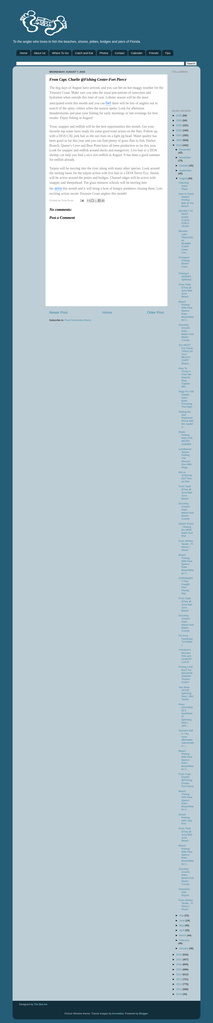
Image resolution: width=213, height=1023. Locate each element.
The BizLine (40, 1004)
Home (23, 53)
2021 (179, 135)
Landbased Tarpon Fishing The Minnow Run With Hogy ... (185, 458)
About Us (40, 53)
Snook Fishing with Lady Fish (185, 819)
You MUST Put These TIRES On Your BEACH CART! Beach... (186, 354)
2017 (179, 959)
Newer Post (58, 312)
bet (108, 102)
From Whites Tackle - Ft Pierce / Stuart (186, 546)
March (183, 935)
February (184, 940)
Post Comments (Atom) (78, 320)
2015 (179, 969)
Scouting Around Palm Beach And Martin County (186, 332)
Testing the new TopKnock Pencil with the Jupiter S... (186, 419)
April (182, 930)
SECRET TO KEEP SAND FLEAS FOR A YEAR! (186, 219)
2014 (179, 974)
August (183, 178)
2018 (179, 954)
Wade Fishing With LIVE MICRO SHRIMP (186, 438)
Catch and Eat (84, 53)
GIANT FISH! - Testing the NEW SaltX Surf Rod (186, 529)
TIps (167, 53)
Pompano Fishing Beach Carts (184, 262)
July (181, 915)
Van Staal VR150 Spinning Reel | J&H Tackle (186, 693)
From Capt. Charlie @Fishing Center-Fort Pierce (186, 780)
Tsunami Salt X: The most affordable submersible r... (186, 738)
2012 (179, 984)
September (185, 170)
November (185, 157)
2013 (179, 979)
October (184, 165)
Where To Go (60, 53)
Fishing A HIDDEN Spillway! (185, 276)
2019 (179, 145)
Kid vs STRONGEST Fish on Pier (185, 477)
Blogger (143, 1013)
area (58, 188)
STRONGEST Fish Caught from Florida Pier (186, 586)
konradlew (118, 1013)
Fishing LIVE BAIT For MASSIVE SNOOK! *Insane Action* (186, 674)
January (184, 948)
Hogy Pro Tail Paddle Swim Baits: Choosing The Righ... (186, 399)
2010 (179, 994)
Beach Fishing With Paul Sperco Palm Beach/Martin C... (186, 310)
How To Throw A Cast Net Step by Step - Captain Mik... (185, 377)
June (182, 920)
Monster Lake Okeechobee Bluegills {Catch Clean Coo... (186, 242)
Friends (153, 53)
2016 (179, 964)
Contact (120, 53)
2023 (179, 125)
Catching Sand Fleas (184, 185)
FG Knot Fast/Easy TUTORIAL (186, 640)
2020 (179, 140)
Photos (104, 53)
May (182, 925)
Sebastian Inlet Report (184, 892)
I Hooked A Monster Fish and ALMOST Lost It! (185, 655)
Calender (137, 53)
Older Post (155, 312)
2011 (179, 989)
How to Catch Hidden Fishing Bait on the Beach (186, 199)
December (185, 149)
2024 (179, 120)
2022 (179, 130)
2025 (179, 115)
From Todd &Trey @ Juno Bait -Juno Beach (186, 290)
